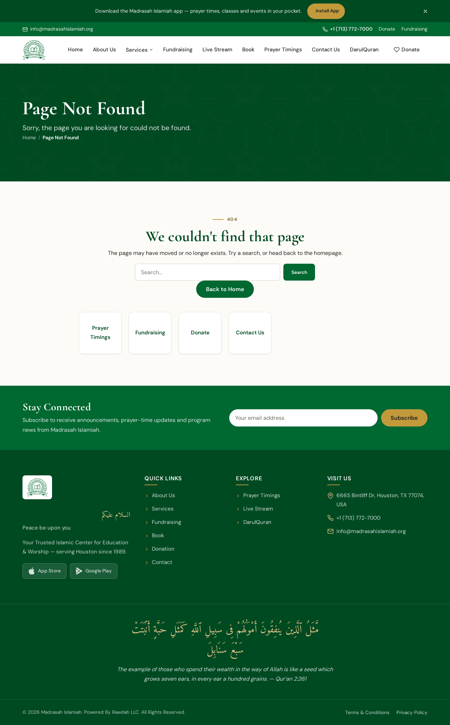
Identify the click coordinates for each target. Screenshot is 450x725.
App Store (47, 572)
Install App (329, 13)
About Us (104, 49)
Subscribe (404, 418)
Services (139, 49)
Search (299, 272)
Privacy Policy (412, 713)
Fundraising (414, 29)
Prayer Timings (283, 49)
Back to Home (225, 289)
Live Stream (217, 49)
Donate (387, 29)
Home (75, 49)
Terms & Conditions (367, 713)
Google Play (96, 572)
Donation (159, 548)
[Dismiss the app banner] (425, 11)
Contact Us (326, 49)
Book (248, 49)
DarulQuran (366, 51)
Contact (158, 562)
